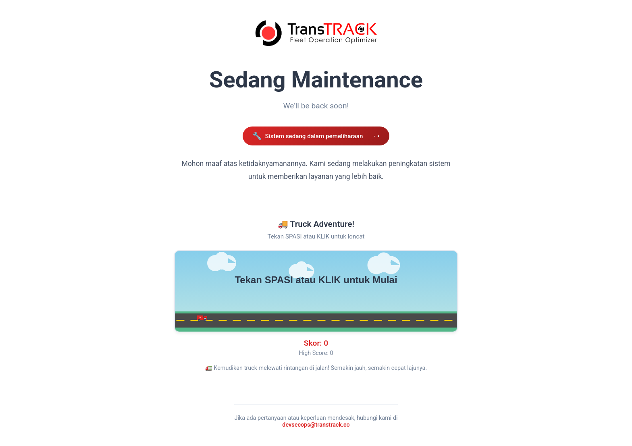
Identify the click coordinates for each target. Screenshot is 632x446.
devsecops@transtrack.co (315, 424)
